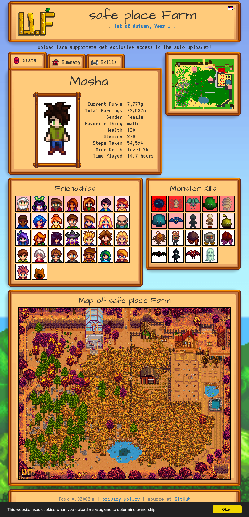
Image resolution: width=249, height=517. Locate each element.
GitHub (183, 499)
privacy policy (121, 499)
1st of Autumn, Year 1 (142, 26)
